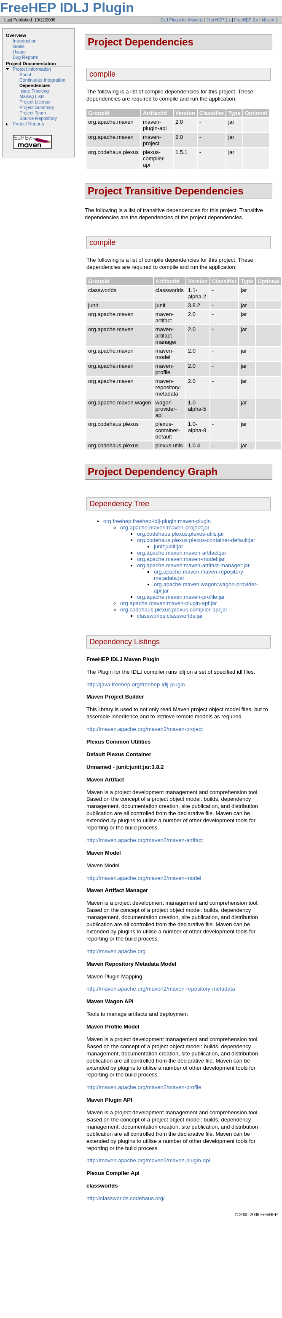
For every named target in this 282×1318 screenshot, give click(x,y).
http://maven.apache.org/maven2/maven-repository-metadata (160, 989)
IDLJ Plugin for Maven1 (181, 20)
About (25, 74)
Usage (19, 51)
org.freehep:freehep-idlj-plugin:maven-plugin (157, 521)
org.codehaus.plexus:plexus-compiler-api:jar (173, 609)
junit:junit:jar (168, 546)
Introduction (25, 40)
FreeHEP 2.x (246, 20)
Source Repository (38, 118)
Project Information (32, 69)
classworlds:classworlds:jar (170, 616)
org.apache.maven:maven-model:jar (181, 559)
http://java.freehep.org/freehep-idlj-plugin (135, 684)
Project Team (32, 112)
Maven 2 (270, 20)
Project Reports (28, 123)
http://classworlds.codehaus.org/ (125, 1198)
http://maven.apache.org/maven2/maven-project (144, 729)
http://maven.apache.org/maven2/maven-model (143, 878)
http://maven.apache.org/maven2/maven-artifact (144, 840)
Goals (18, 46)
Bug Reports (25, 57)
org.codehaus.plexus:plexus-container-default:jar (196, 540)
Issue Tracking (34, 90)
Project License (35, 101)
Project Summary (36, 107)
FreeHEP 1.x (219, 20)
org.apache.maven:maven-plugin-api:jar (168, 603)
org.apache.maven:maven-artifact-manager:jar (193, 565)
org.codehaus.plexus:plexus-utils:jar (180, 534)
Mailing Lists (32, 96)
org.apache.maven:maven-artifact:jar (181, 553)
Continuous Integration (42, 79)
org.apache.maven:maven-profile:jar (181, 597)
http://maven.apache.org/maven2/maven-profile (143, 1087)
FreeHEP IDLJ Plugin (67, 7)
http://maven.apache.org (115, 951)
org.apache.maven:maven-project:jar (164, 527)
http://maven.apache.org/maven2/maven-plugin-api (148, 1160)
